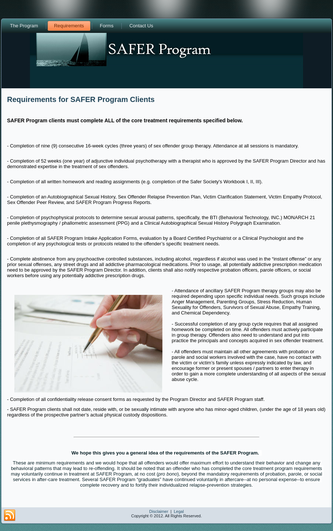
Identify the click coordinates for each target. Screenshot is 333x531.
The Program (24, 25)
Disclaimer (158, 511)
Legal (179, 511)
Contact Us (141, 25)
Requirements (69, 25)
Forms (107, 25)
